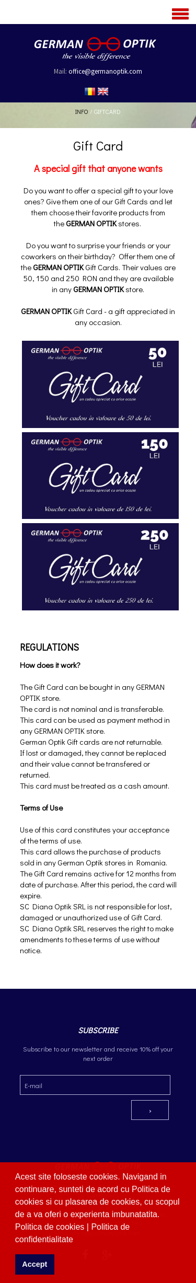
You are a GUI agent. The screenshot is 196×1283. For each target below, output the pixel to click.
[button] (76, 1240)
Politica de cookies (51, 1226)
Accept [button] (34, 1264)
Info (81, 111)
